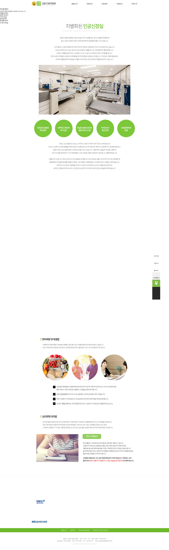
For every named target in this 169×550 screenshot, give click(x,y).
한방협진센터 (4, 20)
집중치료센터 (4, 15)
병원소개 (63, 530)
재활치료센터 (4, 13)
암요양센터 (3, 18)
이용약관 (72, 530)
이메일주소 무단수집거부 (100, 530)
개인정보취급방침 (83, 530)
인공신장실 (3, 17)
